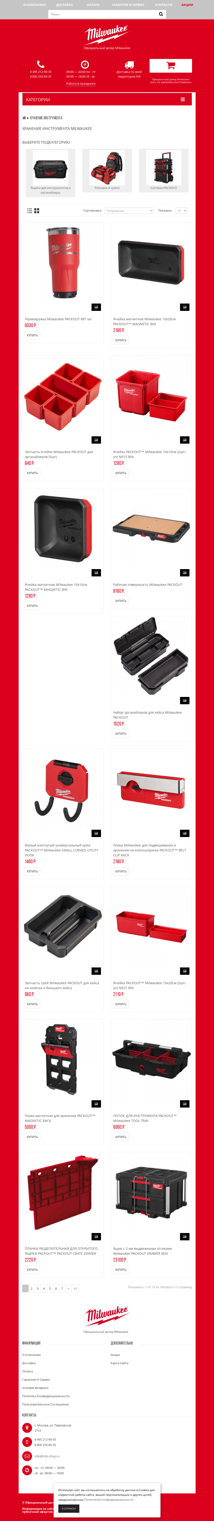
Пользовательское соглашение (45, 1404)
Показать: (165, 210)
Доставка (64, 5)
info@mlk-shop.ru (47, 1456)
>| (75, 1288)
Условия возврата (35, 1388)
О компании (34, 5)
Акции (187, 5)
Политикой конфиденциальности (108, 1499)
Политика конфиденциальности (45, 1396)
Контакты (163, 5)
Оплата (93, 5)
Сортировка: (92, 210)
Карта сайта (119, 1363)
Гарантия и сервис (128, 5)
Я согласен (69, 1508)
